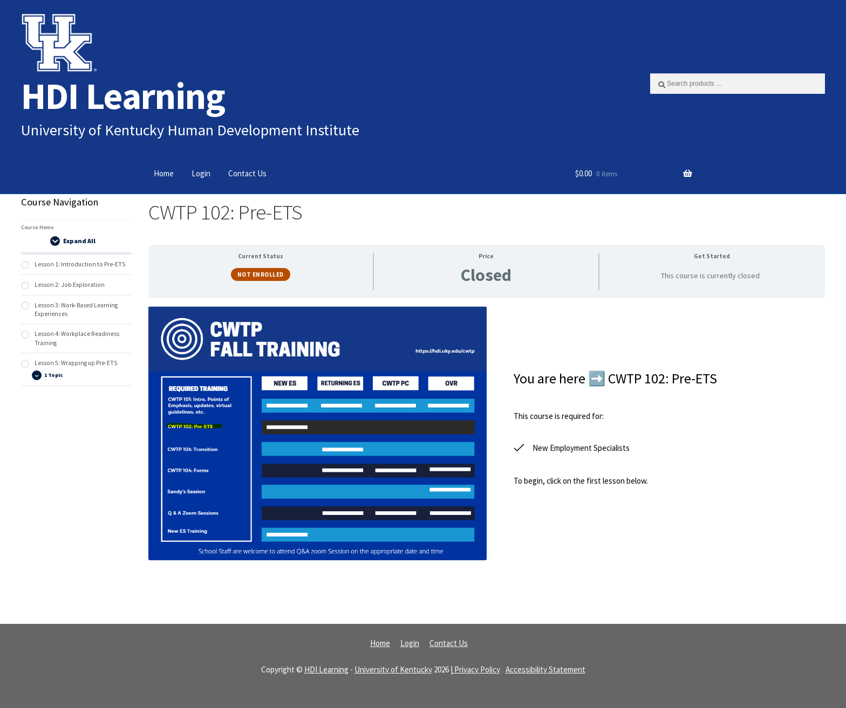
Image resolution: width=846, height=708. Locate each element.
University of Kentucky (393, 669)
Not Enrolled (260, 274)
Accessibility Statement (545, 669)
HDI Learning (123, 95)
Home (164, 173)
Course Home (37, 227)
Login (201, 173)
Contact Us (247, 173)
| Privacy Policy (475, 669)
